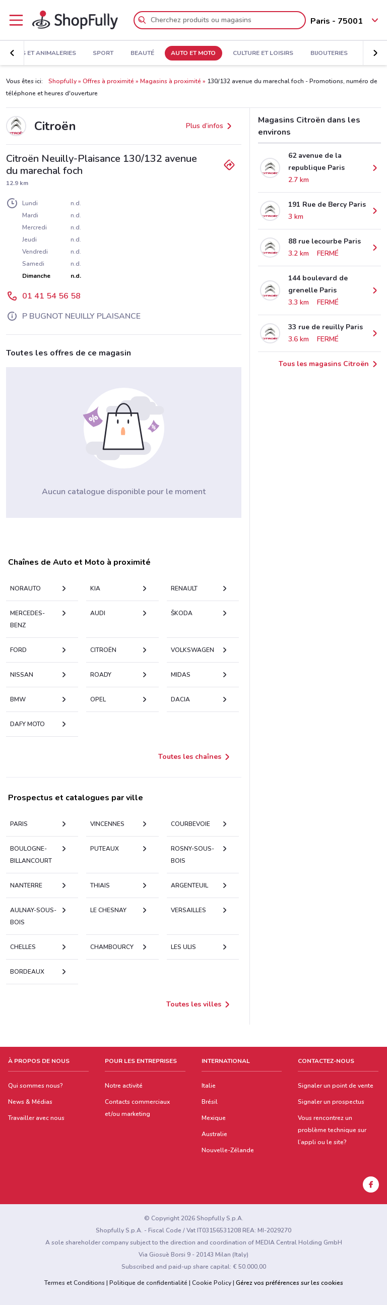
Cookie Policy (211, 1283)
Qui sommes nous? (35, 1086)
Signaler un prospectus (331, 1102)
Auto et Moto (193, 53)
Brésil (210, 1102)
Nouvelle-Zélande (228, 1150)
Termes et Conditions (74, 1283)
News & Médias (30, 1102)
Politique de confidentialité (148, 1283)
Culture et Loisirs (263, 53)
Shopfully (62, 81)
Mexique (214, 1118)
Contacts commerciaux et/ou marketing (137, 1108)
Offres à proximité (108, 81)
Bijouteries (329, 53)
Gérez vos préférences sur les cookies (289, 1283)
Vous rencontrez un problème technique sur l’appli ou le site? (332, 1130)
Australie (214, 1134)
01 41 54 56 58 (51, 296)
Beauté (142, 53)
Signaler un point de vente (335, 1086)
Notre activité (124, 1086)
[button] (12, 53)
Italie (209, 1086)
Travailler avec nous (36, 1118)
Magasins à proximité (170, 81)
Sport (103, 53)
